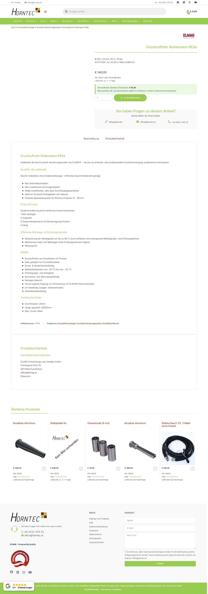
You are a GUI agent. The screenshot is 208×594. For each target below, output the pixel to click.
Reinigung (67, 21)
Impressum (93, 530)
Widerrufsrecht (95, 534)
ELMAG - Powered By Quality (23, 544)
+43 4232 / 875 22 (164, 2)
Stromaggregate (129, 21)
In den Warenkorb (132, 98)
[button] (18, 586)
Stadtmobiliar (100, 21)
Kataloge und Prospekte (99, 519)
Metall (53, 21)
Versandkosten (115, 77)
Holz (42, 21)
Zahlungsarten (95, 538)
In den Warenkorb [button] (81, 468)
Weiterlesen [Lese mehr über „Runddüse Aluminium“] (44, 468)
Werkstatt (147, 21)
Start (13, 27)
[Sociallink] (11, 572)
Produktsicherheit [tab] (114, 138)
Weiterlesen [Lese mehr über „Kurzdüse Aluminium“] (155, 468)
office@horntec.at (33, 2)
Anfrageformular (115, 122)
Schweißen (82, 21)
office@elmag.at (29, 372)
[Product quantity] (104, 98)
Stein (114, 21)
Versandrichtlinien (96, 542)
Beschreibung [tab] (91, 138)
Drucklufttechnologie (25, 27)
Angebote (17, 21)
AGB (91, 523)
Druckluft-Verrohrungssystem (49, 27)
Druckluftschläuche (111, 323)
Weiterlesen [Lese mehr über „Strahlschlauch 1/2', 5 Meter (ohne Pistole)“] (192, 468)
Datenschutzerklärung (98, 526)
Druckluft (30, 21)
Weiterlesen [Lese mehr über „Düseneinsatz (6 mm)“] (118, 468)
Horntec (16, 2)
